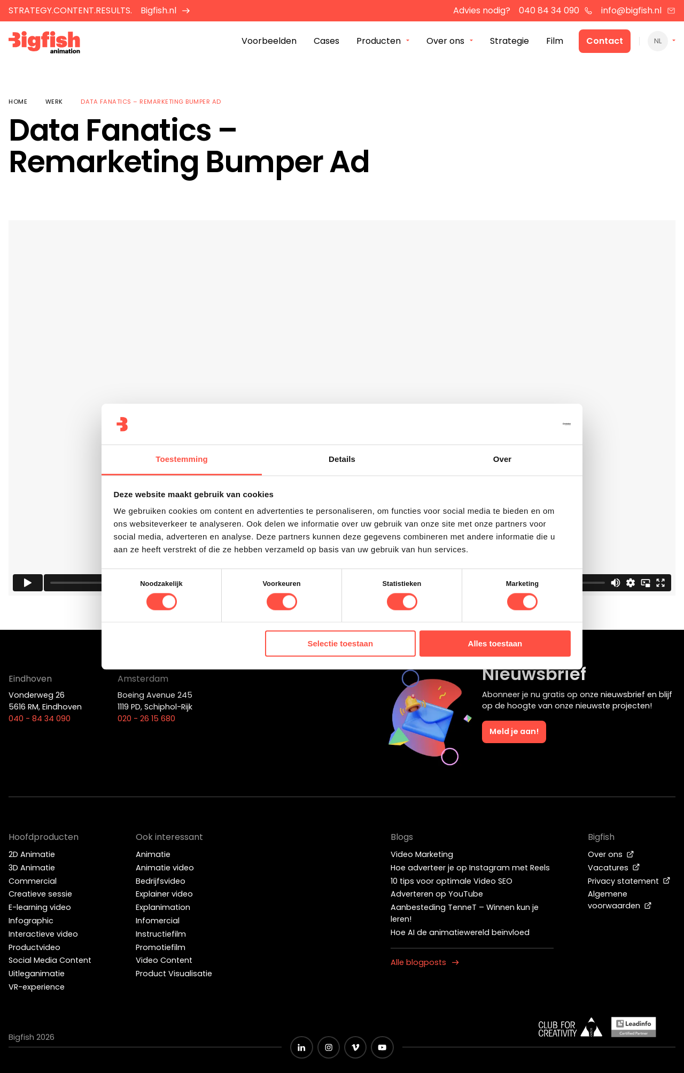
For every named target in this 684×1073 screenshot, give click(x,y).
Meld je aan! (514, 731)
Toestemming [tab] (182, 459)
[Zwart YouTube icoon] (382, 1047)
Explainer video (164, 894)
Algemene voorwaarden (620, 900)
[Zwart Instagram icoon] (328, 1047)
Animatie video (165, 867)
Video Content (164, 960)
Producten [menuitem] (378, 42)
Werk (54, 101)
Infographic (31, 920)
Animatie (153, 854)
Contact (604, 42)
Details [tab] (342, 459)
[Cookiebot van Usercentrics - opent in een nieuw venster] (524, 424)
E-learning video (40, 907)
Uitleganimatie (37, 973)
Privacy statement (629, 881)
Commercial (33, 881)
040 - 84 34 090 (40, 718)
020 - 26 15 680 (146, 718)
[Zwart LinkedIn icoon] (301, 1047)
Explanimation (163, 907)
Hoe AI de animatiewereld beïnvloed (460, 932)
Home (18, 101)
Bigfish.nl (165, 10)
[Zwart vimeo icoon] (355, 1047)
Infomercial (158, 920)
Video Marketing (422, 854)
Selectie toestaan (341, 644)
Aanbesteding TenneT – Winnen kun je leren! (465, 913)
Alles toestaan (495, 644)
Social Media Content (50, 960)
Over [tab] (502, 459)
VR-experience (37, 987)
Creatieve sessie (40, 894)
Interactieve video (43, 934)
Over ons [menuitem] (445, 42)
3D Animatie (32, 867)
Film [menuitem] (554, 42)
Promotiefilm (160, 947)
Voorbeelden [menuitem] (269, 42)
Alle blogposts (425, 962)
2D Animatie (32, 854)
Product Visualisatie (174, 973)
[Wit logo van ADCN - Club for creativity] (571, 1027)
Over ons (611, 854)
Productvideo (34, 947)
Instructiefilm (161, 934)
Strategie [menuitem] (509, 42)
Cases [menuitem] (326, 42)
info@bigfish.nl (638, 10)
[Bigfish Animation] (50, 45)
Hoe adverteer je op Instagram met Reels (470, 867)
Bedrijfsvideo (160, 881)
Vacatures (614, 867)
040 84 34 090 (556, 10)
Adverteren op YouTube (437, 894)
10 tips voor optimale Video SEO (451, 881)
